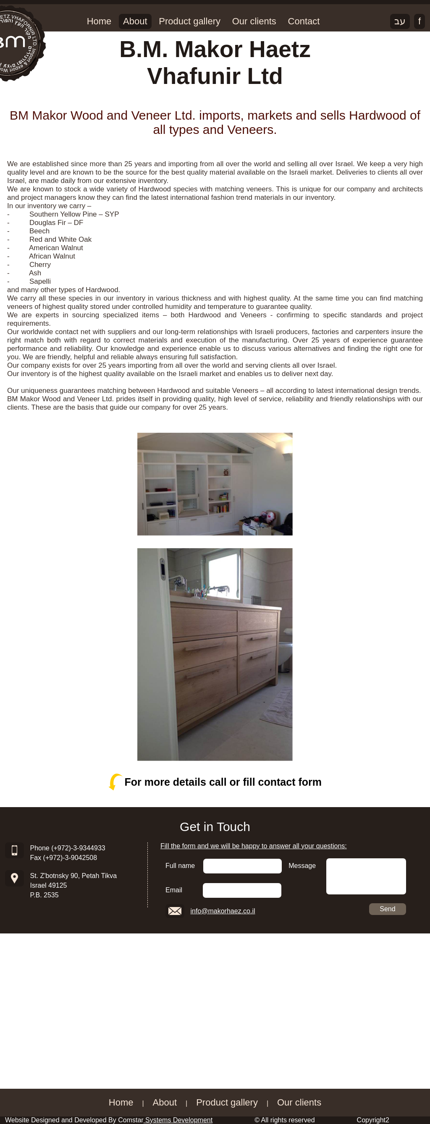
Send (387, 908)
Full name (180, 865)
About (135, 21)
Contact (304, 21)
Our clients (254, 21)
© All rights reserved (284, 1120)
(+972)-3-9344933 (78, 848)
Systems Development (178, 1120)
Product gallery (189, 21)
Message (302, 865)
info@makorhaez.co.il (222, 911)
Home (99, 21)
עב (400, 21)
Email (173, 890)
